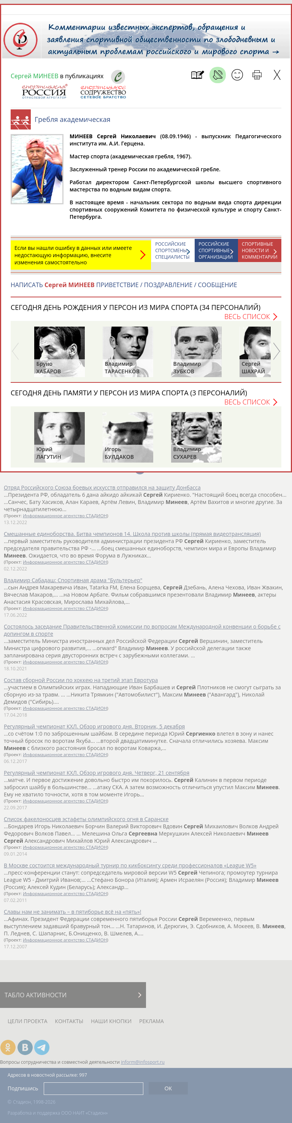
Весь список (247, 316)
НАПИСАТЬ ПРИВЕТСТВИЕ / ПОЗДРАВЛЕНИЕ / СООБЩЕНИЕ (124, 285)
